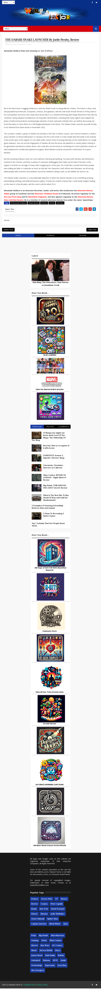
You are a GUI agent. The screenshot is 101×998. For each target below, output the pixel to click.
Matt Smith (50, 965)
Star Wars (45, 955)
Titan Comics (55, 950)
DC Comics (57, 955)
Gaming (34, 950)
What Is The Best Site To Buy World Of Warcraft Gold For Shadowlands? (56, 507)
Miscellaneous (57, 945)
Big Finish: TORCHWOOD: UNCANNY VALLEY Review (55, 496)
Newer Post (8, 238)
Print (33, 945)
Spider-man (52, 928)
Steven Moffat (46, 960)
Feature (34, 908)
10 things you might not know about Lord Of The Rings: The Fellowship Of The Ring (48, 446)
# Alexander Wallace (18, 208)
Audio (63, 970)
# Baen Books (33, 208)
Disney (34, 923)
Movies (64, 908)
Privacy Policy (42, 994)
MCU (55, 970)
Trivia (44, 950)
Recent (50, 436)
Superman (50, 975)
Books (34, 918)
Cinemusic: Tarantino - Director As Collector (53, 476)
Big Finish (43, 945)
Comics (44, 913)
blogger (82, 245)
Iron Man (62, 975)
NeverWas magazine (37, 202)
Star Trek (44, 918)
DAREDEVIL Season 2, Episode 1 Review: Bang (53, 466)
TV (56, 908)
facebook (50, 245)
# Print (52, 208)
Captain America (38, 933)
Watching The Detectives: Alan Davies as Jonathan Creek (50, 293)
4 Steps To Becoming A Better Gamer (53, 524)
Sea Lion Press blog (12, 202)
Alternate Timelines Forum (46, 199)
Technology (36, 975)
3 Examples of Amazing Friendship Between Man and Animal (47, 516)
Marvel (34, 955)
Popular (37, 436)
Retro (57, 960)
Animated (35, 970)
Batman (44, 923)
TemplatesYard (29, 994)
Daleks (61, 965)
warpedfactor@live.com (39, 895)
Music (34, 960)
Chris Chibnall (37, 928)
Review (34, 913)
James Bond (36, 965)
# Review (60, 208)
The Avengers (37, 980)
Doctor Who (46, 908)
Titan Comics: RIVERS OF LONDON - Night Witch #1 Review (54, 487)
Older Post (92, 238)
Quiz (65, 933)
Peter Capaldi (56, 913)
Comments (64, 436)
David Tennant (57, 918)
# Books (44, 208)
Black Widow (54, 933)
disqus (18, 245)
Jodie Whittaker (57, 923)
